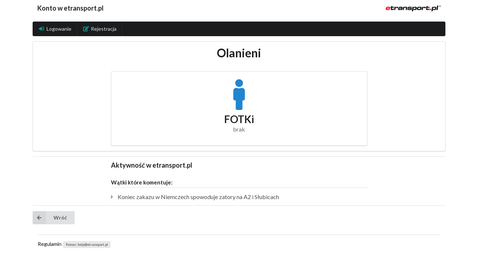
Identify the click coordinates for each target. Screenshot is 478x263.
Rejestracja (100, 29)
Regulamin (50, 244)
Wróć (50, 217)
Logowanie (54, 29)
